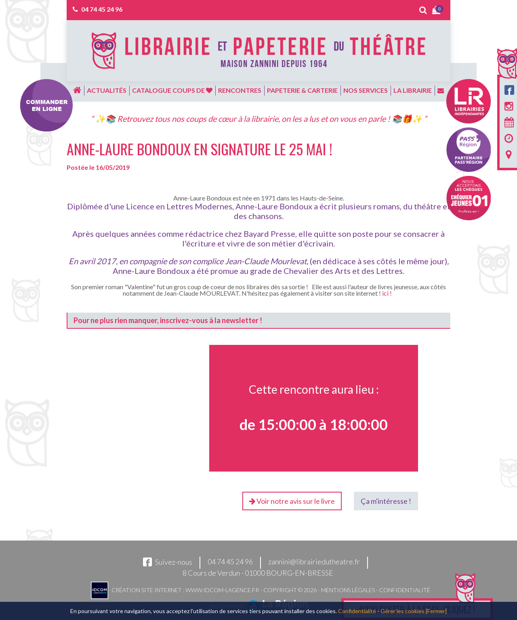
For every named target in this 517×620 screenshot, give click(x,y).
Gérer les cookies (402, 610)
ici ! (387, 293)
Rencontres (239, 90)
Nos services (365, 90)
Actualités (106, 90)
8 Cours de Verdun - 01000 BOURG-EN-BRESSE (258, 572)
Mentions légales (348, 590)
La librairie (412, 90)
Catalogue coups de (172, 90)
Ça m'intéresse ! (386, 501)
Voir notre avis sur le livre (292, 501)
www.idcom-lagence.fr (222, 590)
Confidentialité (404, 590)
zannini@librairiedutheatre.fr (314, 561)
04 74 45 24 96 (101, 9)
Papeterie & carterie (302, 90)
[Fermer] (436, 610)
